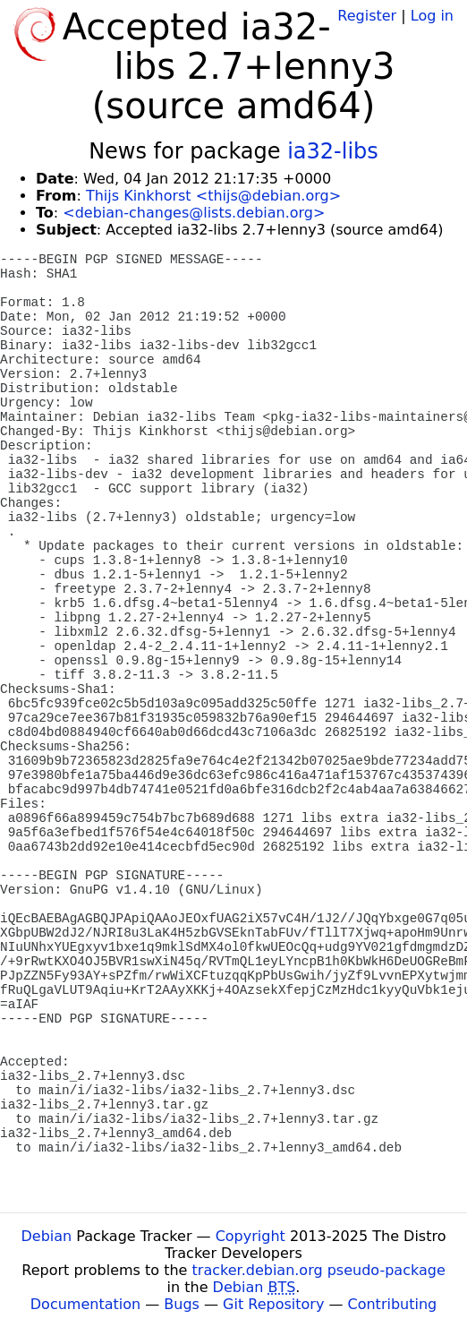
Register (366, 15)
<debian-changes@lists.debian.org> (194, 212)
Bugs (182, 1304)
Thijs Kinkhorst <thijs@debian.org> (213, 195)
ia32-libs (332, 151)
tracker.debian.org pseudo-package (319, 1270)
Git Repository (273, 1304)
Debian (46, 1236)
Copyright (250, 1236)
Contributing (392, 1304)
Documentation (85, 1304)
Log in (432, 15)
